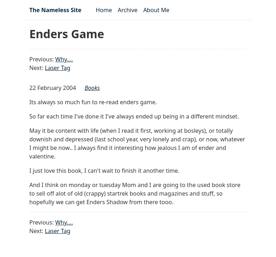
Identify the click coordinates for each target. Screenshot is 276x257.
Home (104, 10)
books (92, 88)
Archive (127, 10)
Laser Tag (57, 68)
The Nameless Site (55, 10)
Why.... (64, 59)
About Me (156, 10)
